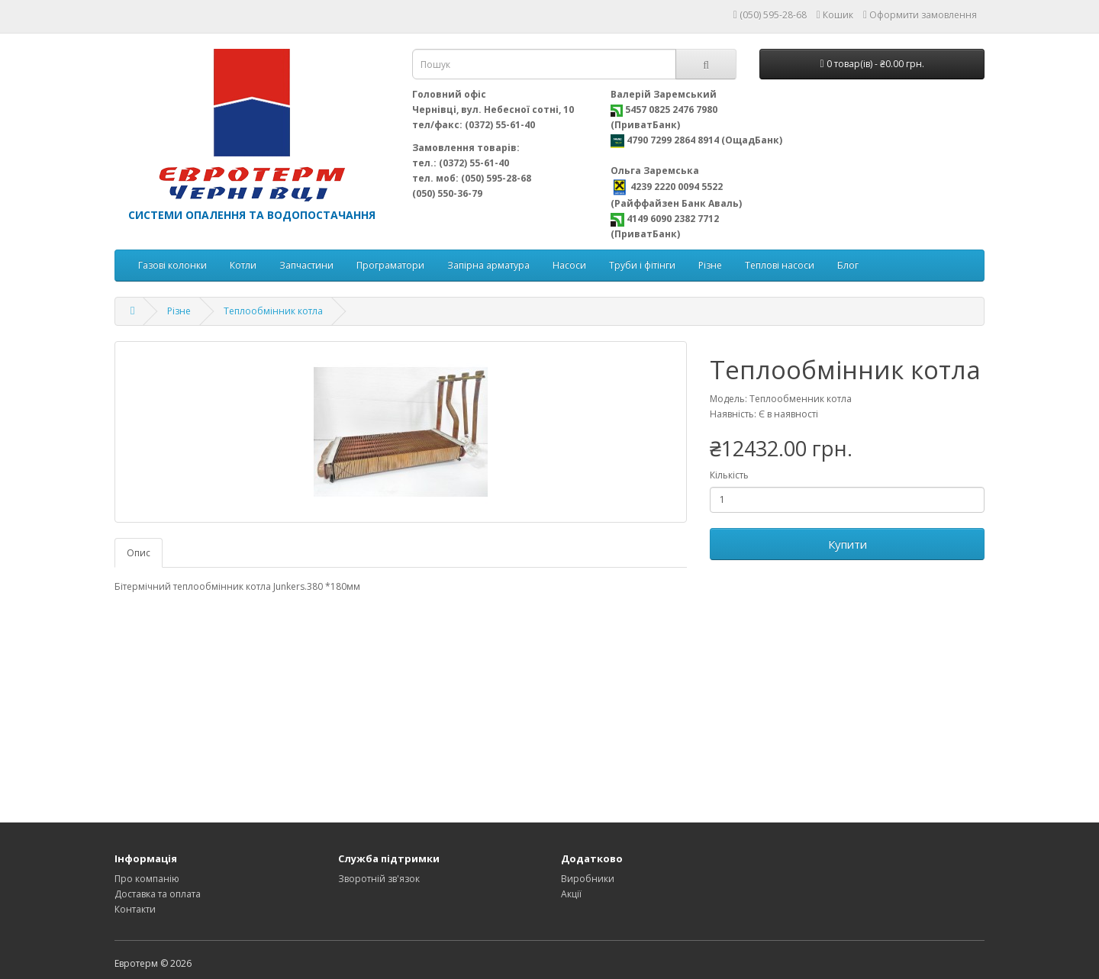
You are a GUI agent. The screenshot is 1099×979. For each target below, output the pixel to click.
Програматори (390, 265)
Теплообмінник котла (273, 310)
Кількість (729, 475)
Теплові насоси (779, 265)
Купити (847, 544)
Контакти (135, 909)
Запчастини (306, 265)
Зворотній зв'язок (379, 878)
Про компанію (146, 878)
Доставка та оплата (157, 893)
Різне (710, 265)
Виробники (587, 878)
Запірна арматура (488, 265)
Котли (243, 265)
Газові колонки (172, 265)
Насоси (569, 265)
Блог (848, 265)
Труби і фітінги (642, 265)
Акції (571, 893)
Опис (138, 552)
